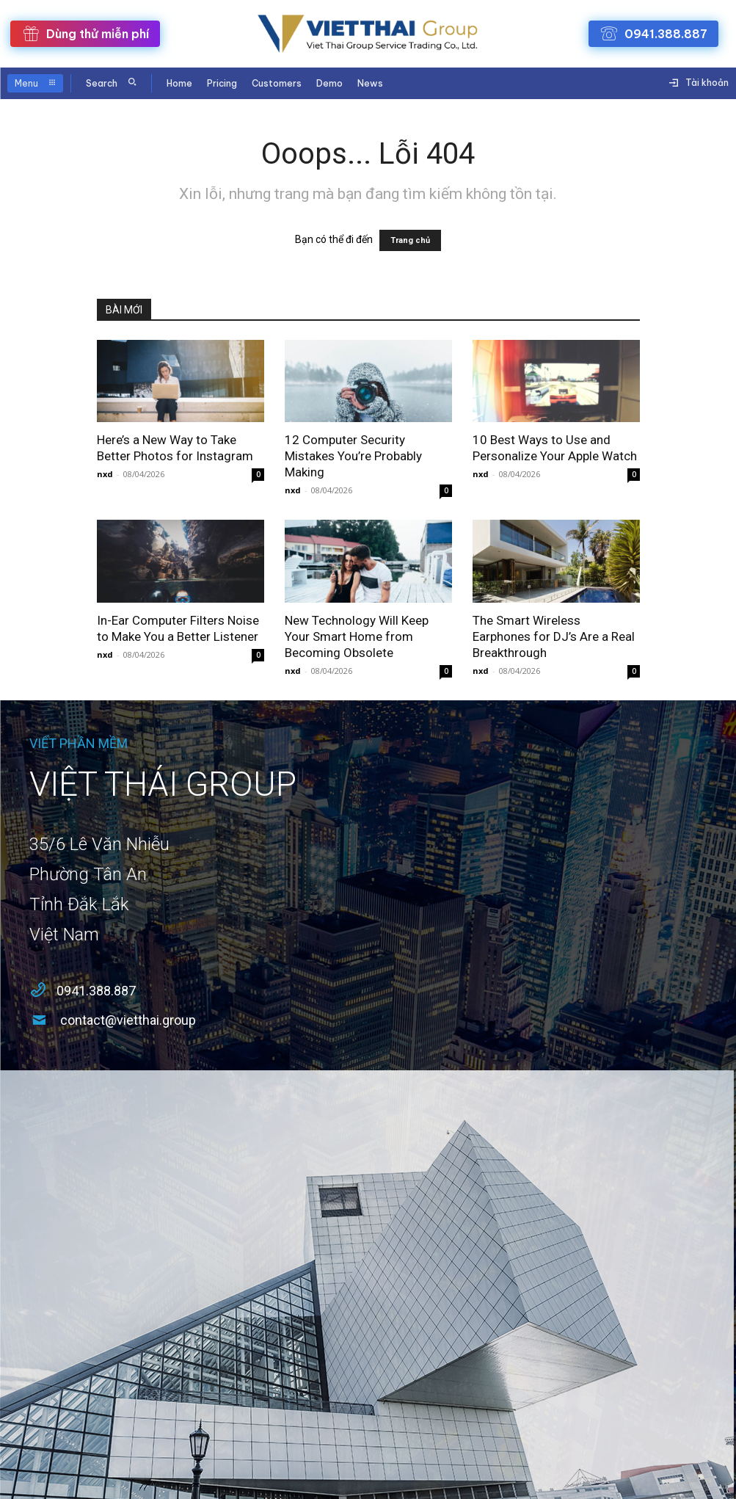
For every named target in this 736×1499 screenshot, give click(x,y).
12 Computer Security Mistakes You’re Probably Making (353, 455)
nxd (105, 473)
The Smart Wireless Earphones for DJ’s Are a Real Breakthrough (554, 636)
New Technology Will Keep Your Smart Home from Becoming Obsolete (357, 636)
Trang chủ (410, 240)
